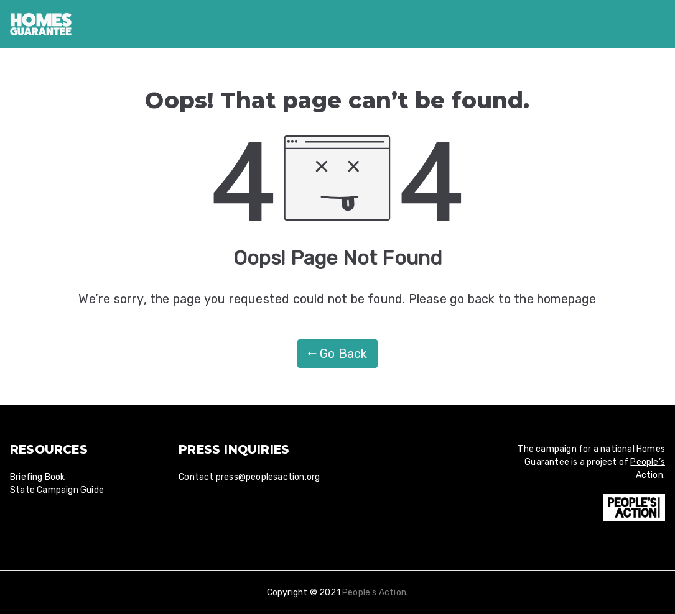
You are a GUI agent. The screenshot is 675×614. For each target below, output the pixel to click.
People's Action (374, 592)
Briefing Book (37, 477)
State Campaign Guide (57, 490)
